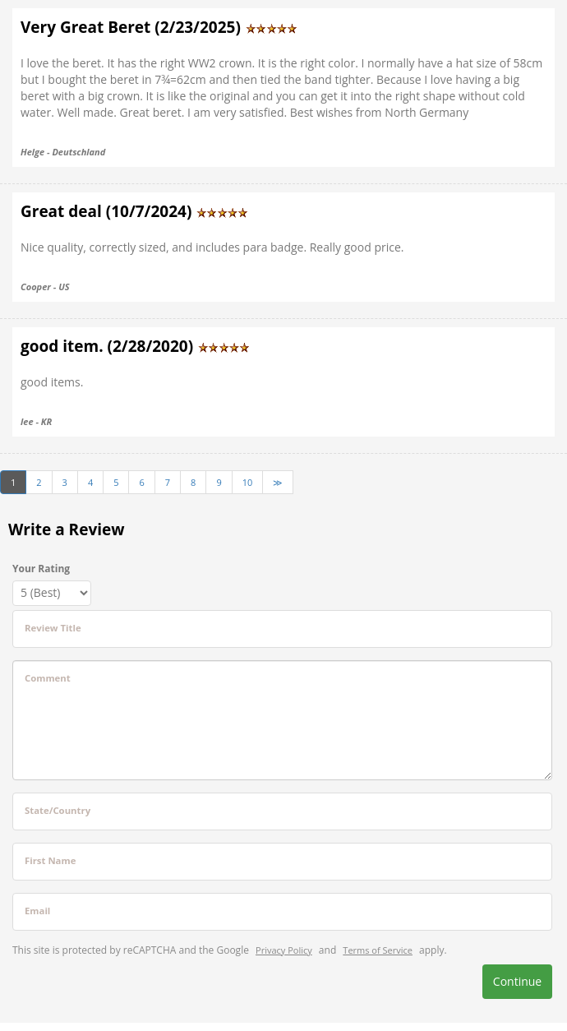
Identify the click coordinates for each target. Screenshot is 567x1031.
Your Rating (41, 569)
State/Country (57, 810)
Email (37, 910)
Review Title (53, 628)
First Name (50, 860)
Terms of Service (378, 950)
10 (247, 482)
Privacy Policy (284, 950)
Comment (48, 678)
